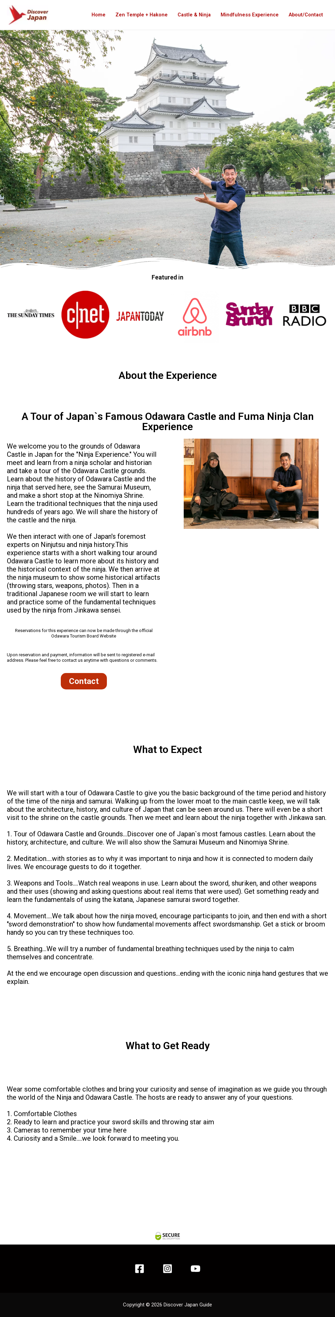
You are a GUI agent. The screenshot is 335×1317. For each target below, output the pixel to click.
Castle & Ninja (191, 15)
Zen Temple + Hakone (137, 15)
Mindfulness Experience (248, 15)
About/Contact (305, 15)
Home (93, 15)
